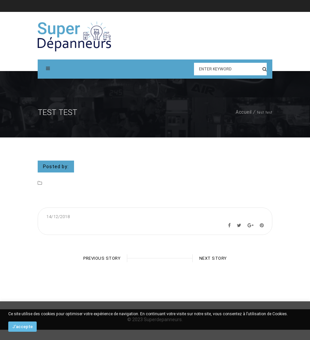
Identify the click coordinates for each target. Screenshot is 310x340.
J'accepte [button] (22, 326)
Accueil (244, 112)
